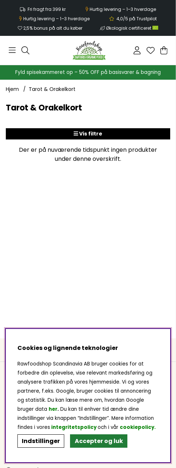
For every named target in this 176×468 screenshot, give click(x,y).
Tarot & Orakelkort (52, 89)
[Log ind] (137, 50)
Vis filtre (88, 133)
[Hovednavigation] (12, 50)
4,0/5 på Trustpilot (136, 19)
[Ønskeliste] (150, 50)
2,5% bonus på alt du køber (52, 28)
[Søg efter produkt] (25, 50)
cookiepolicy (137, 427)
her (53, 409)
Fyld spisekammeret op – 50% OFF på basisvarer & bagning (88, 72)
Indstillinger (41, 441)
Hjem (12, 89)
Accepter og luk (99, 441)
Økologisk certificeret (132, 28)
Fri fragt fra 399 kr (47, 9)
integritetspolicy (74, 427)
